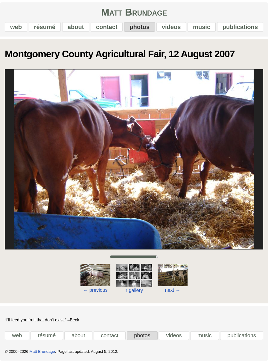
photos (140, 27)
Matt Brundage (134, 12)
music (201, 27)
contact (106, 27)
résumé (45, 27)
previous (95, 290)
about (76, 27)
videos (171, 27)
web (16, 27)
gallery (134, 290)
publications (240, 27)
